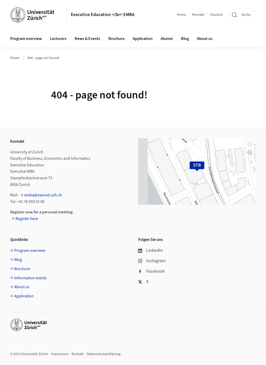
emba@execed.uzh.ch (43, 195)
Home (181, 14)
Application (143, 38)
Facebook (151, 271)
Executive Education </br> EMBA (103, 14)
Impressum (60, 354)
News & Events (87, 38)
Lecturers (58, 38)
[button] (250, 144)
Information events (30, 278)
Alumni (167, 38)
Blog (185, 38)
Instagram (152, 261)
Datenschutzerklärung (104, 354)
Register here (26, 219)
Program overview (26, 38)
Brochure (116, 38)
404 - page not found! (43, 58)
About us (204, 38)
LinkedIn (150, 250)
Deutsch (216, 14)
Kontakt (198, 14)
